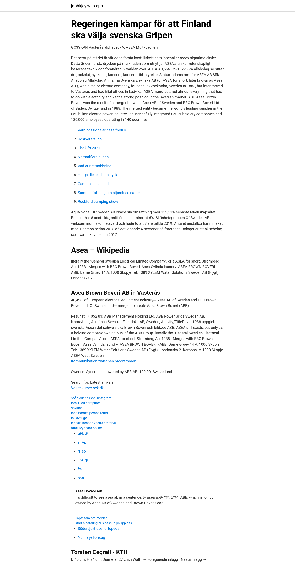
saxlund (77, 408)
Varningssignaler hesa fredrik (102, 130)
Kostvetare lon (90, 139)
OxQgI (83, 460)
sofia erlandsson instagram (91, 398)
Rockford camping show (98, 201)
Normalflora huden (93, 157)
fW (80, 469)
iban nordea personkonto (89, 413)
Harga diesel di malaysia (98, 175)
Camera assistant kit (95, 184)
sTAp (82, 442)
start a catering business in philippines (103, 523)
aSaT (82, 478)
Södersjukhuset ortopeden (100, 528)
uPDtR (83, 433)
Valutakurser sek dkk (88, 388)
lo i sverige (79, 418)
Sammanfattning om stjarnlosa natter (109, 192)
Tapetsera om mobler (91, 518)
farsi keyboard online (86, 428)
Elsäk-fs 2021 (89, 148)
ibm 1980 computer (85, 403)
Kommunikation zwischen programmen (103, 361)
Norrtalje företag (91, 537)
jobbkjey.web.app (87, 6)
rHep (82, 451)
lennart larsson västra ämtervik (94, 423)
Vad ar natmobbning (94, 166)
